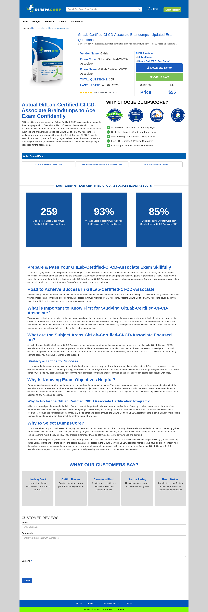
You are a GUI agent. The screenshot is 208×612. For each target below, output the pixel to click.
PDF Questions (144, 53)
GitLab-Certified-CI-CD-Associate (53, 28)
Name (25, 522)
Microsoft (50, 21)
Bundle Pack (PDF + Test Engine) (153, 61)
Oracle (63, 21)
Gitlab (32, 28)
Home (25, 28)
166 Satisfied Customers (105, 92)
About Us (92, 603)
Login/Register (172, 10)
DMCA (129, 603)
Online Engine (144, 57)
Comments (27, 533)
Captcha (27, 561)
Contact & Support (111, 603)
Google (36, 21)
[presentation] (44, 569)
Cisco (25, 21)
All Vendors (77, 21)
